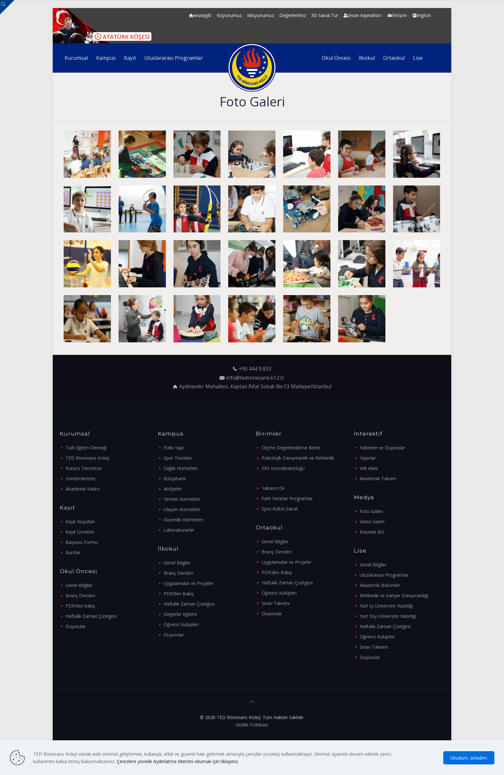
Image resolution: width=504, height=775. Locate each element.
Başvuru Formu (82, 542)
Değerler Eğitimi (180, 614)
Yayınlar (368, 458)
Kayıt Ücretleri (80, 532)
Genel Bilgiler (79, 585)
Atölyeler (173, 489)
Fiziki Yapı (174, 448)
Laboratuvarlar (179, 530)
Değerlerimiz (292, 15)
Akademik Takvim (378, 478)
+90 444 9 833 (255, 368)
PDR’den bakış (80, 606)
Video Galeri (372, 521)
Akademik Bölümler (380, 585)
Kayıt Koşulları (80, 521)
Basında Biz (372, 532)
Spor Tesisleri (178, 458)
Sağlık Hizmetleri (181, 468)
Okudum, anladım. (469, 758)
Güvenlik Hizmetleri (183, 520)
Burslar (73, 552)
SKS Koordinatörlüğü (283, 468)
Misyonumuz (260, 15)
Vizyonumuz (229, 15)
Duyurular (76, 626)
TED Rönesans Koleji (87, 458)
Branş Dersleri (80, 595)
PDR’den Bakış (179, 593)
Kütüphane (175, 478)
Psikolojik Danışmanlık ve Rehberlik (298, 458)
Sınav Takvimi (276, 603)
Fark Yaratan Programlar (287, 498)
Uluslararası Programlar (384, 575)
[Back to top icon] (252, 701)
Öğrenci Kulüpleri (181, 624)
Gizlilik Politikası (252, 725)
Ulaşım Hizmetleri (182, 509)
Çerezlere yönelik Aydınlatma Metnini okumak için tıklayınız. (178, 761)
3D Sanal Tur (324, 15)
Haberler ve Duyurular (382, 448)
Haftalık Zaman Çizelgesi (91, 616)
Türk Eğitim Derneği (86, 448)
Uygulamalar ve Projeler (188, 583)
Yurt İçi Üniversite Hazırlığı (386, 606)
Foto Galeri (371, 511)
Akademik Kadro (83, 489)
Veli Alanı (369, 468)
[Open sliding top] (7, 7)
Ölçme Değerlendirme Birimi (291, 448)
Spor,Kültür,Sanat (280, 509)
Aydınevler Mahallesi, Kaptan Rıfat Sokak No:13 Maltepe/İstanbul (255, 386)
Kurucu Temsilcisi (84, 468)
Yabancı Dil (273, 488)
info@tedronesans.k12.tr (255, 377)
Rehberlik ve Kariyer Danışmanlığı (394, 595)
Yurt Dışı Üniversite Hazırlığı (388, 616)
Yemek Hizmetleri (182, 499)
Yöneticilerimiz (80, 478)
